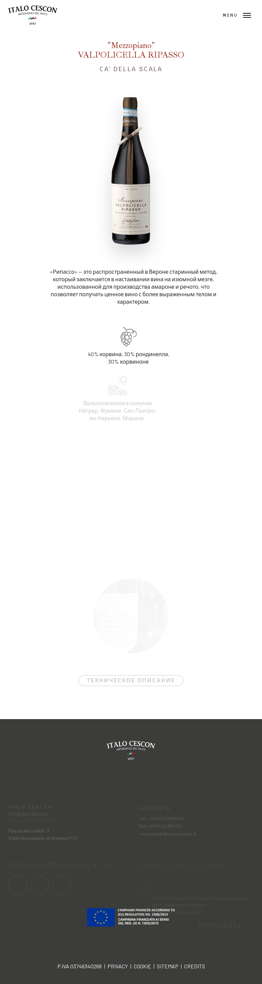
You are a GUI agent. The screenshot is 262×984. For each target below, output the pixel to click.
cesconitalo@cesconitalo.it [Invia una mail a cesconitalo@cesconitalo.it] (167, 837)
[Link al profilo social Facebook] (17, 887)
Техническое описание (131, 680)
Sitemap (167, 966)
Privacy (117, 966)
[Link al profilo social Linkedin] (61, 887)
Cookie (142, 966)
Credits (194, 966)
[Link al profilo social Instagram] (39, 887)
